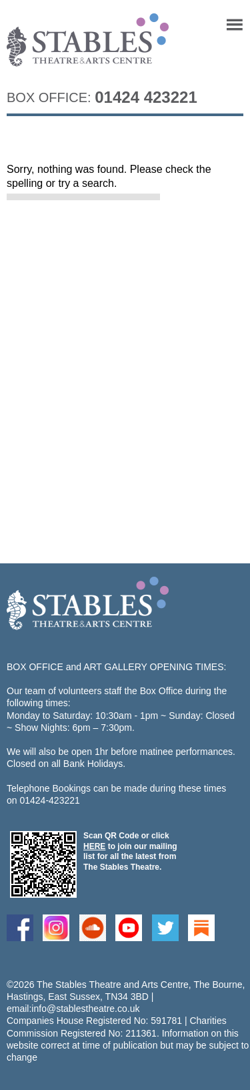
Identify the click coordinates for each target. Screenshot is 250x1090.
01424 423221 (146, 97)
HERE (94, 846)
